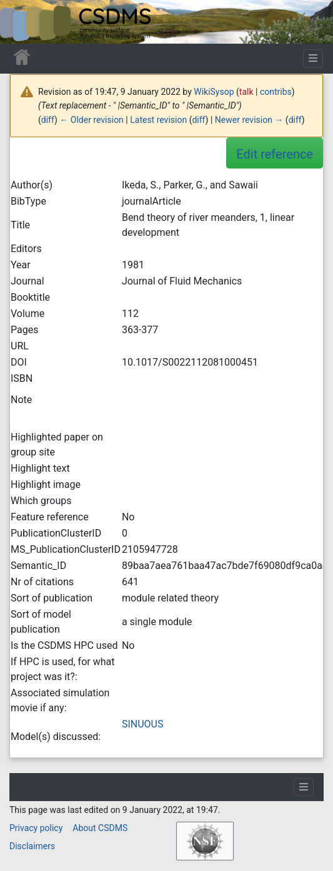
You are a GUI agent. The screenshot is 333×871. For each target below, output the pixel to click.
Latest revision (158, 120)
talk (246, 92)
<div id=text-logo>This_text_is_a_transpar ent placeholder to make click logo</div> (20, 21)
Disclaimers (32, 846)
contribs (276, 92)
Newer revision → (249, 120)
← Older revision (91, 120)
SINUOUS (143, 724)
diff (47, 120)
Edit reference (274, 154)
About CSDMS (99, 828)
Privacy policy (35, 828)
